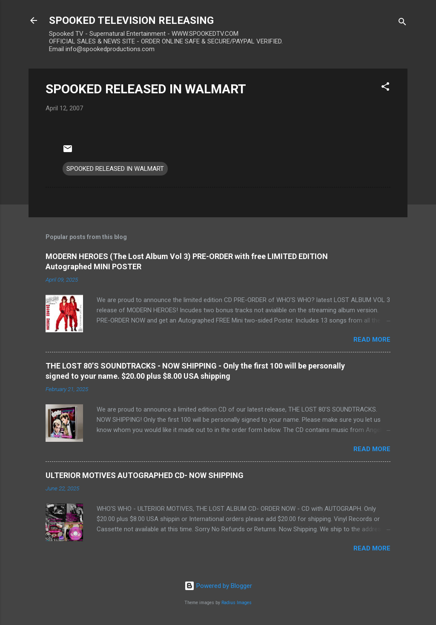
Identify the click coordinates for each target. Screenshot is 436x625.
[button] (385, 88)
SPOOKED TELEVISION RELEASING (131, 20)
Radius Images (236, 602)
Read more (371, 339)
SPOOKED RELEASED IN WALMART (146, 88)
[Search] (402, 23)
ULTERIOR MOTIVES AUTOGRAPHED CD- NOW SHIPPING (145, 475)
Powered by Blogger (218, 586)
